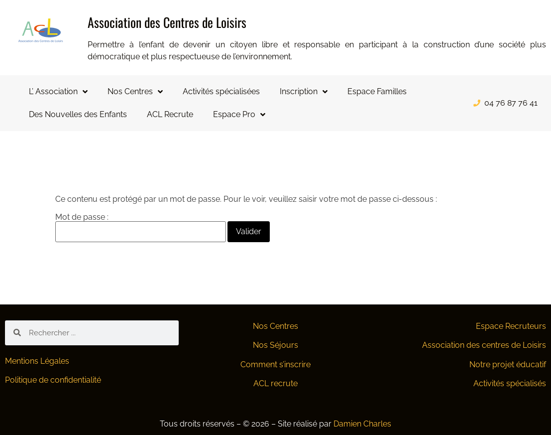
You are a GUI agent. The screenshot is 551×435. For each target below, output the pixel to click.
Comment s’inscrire (275, 364)
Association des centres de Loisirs (484, 345)
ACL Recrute (170, 114)
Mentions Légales (37, 361)
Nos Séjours (275, 345)
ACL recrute (275, 383)
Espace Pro (239, 115)
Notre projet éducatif (507, 364)
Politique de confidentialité (53, 380)
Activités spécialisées (221, 91)
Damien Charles (362, 424)
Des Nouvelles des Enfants (78, 114)
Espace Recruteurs (511, 326)
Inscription (304, 92)
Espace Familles (377, 91)
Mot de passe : (140, 227)
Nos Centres (135, 92)
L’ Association (58, 92)
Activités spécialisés (509, 383)
